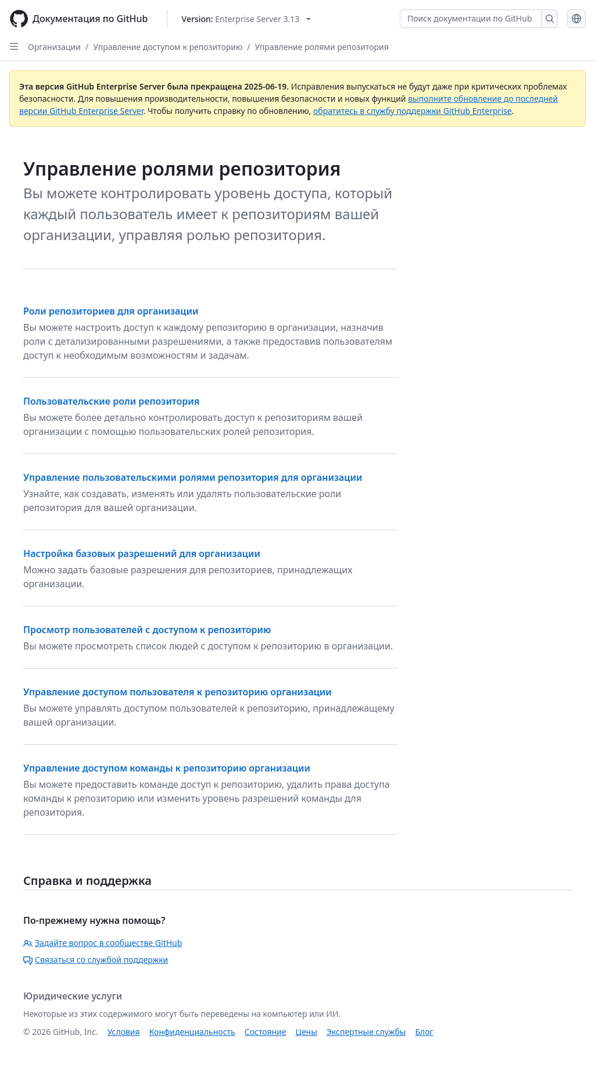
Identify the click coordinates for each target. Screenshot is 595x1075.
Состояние (265, 1031)
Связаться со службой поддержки (95, 959)
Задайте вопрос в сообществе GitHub (102, 942)
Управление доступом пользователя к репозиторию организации (177, 691)
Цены (306, 1031)
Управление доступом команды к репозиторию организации (166, 768)
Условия (123, 1031)
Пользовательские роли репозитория (111, 401)
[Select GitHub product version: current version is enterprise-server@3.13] (247, 19)
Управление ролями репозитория (321, 46)
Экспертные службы (366, 1031)
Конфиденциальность (192, 1031)
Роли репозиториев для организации (110, 311)
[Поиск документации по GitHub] (470, 18)
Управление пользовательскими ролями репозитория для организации (192, 477)
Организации (54, 46)
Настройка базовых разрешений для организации (141, 553)
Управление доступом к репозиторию (167, 46)
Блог (424, 1031)
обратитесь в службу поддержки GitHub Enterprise (412, 110)
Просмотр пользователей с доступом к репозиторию (147, 629)
